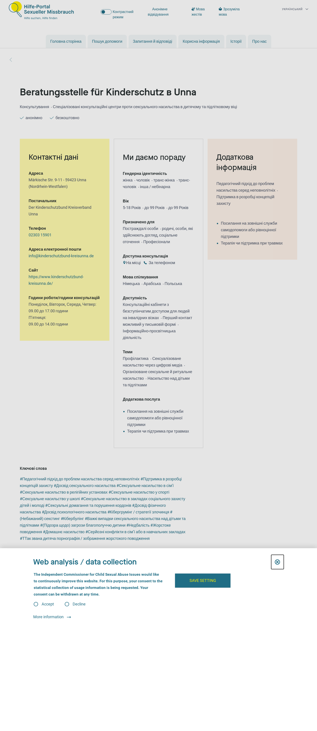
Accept (48, 604)
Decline (79, 604)
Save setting (203, 580)
